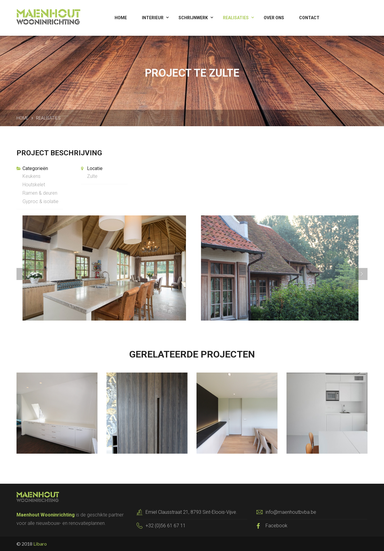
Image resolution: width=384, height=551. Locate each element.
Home (121, 17)
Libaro (40, 543)
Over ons (274, 17)
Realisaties (236, 17)
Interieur (153, 17)
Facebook (276, 525)
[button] (42, 268)
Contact (309, 17)
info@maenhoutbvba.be (291, 512)
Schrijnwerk (193, 17)
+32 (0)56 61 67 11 (166, 525)
